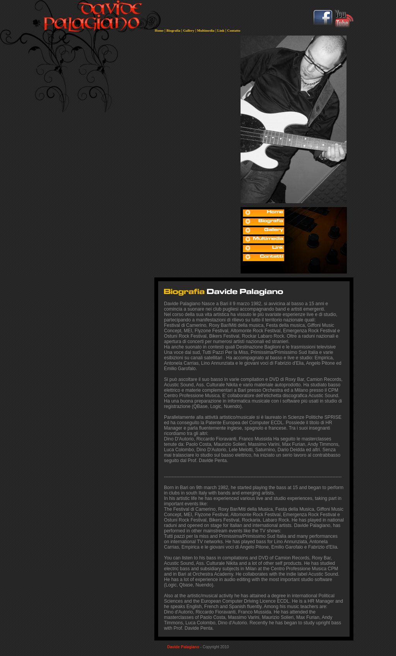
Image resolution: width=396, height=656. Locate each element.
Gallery (188, 30)
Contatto (234, 30)
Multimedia (206, 30)
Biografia (173, 30)
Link (221, 30)
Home (159, 30)
